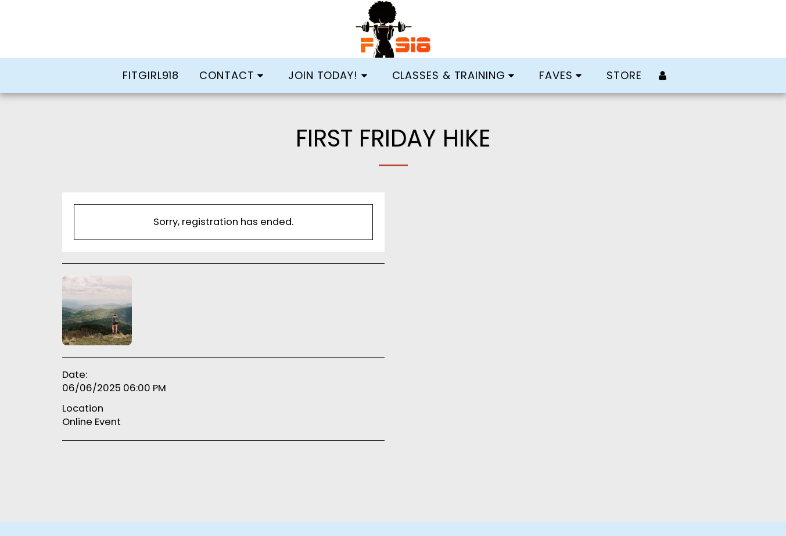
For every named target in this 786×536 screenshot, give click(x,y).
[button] (234, 75)
